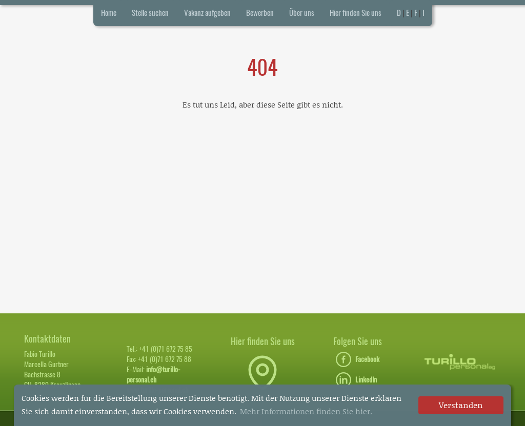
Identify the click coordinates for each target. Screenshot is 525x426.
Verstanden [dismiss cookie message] (461, 405)
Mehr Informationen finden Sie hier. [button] (306, 411)
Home (108, 13)
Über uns (301, 13)
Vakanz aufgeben (207, 13)
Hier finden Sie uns (355, 13)
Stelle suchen (150, 13)
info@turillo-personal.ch (153, 375)
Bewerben (260, 13)
